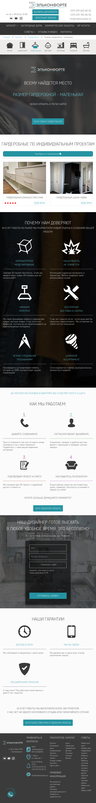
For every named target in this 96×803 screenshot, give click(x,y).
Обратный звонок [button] (45, 17)
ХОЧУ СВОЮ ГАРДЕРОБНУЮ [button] (48, 121)
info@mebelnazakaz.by (40, 775)
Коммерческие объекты (59, 25)
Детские (69, 751)
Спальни (69, 756)
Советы (29, 31)
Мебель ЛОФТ (86, 790)
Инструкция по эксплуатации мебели (55, 784)
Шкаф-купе (70, 746)
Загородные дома (31, 25)
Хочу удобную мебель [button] (48, 508)
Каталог (12, 25)
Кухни (68, 743)
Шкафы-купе (86, 748)
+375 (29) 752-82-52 (39, 769)
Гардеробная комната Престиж (24, 197)
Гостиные (69, 753)
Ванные (68, 758)
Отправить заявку (48, 595)
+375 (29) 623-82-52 (39, 767)
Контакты (66, 31)
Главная (6, 37)
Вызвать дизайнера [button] (45, 11)
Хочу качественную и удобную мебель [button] (48, 722)
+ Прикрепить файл (48, 565)
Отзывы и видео (48, 31)
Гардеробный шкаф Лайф (71, 197)
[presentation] (48, 581)
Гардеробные (33, 37)
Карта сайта (54, 766)
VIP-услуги (83, 25)
